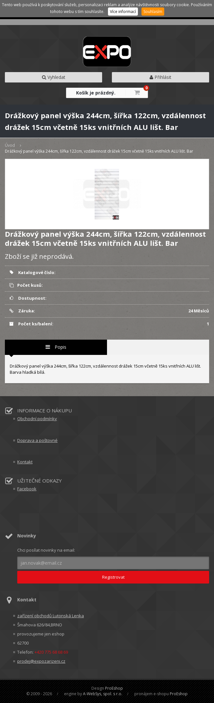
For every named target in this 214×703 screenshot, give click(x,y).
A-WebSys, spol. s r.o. (102, 694)
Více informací (123, 11)
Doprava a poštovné (37, 440)
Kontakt (25, 462)
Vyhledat (53, 77)
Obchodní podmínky (37, 418)
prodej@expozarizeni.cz (41, 661)
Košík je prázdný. (95, 93)
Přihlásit (160, 77)
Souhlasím (152, 11)
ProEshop (114, 688)
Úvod (10, 145)
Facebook (26, 489)
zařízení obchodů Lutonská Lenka (50, 616)
